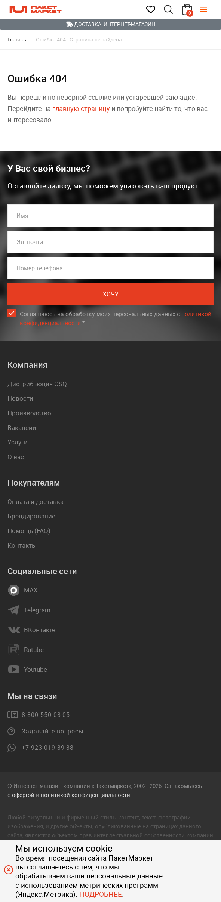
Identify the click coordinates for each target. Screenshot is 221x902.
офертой (23, 794)
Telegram (37, 610)
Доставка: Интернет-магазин (110, 24)
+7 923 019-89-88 (48, 747)
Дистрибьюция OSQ (37, 383)
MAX (31, 590)
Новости (20, 398)
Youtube (35, 669)
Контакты (22, 545)
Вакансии (21, 427)
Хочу (111, 294)
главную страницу (81, 108)
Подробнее (100, 894)
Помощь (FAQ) (28, 530)
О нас (15, 456)
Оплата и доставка (35, 501)
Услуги (17, 442)
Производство (29, 413)
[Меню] (209, 9)
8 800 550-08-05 (46, 714)
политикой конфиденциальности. (86, 794)
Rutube (34, 650)
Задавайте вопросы (52, 731)
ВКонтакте (39, 630)
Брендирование (31, 516)
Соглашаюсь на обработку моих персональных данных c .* (115, 318)
